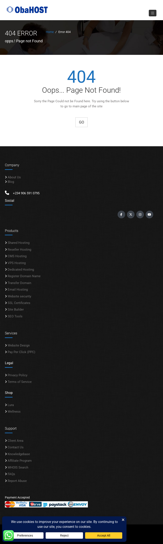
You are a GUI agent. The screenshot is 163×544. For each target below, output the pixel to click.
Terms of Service (20, 382)
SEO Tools (15, 316)
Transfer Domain (19, 283)
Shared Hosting (19, 243)
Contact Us (16, 447)
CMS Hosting (17, 256)
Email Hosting (18, 289)
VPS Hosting (17, 263)
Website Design (19, 345)
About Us (14, 177)
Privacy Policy (17, 375)
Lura (11, 405)
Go (81, 122)
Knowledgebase (19, 454)
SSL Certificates (19, 303)
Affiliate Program (20, 461)
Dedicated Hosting (21, 269)
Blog (11, 182)
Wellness (14, 411)
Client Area (15, 441)
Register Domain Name (24, 276)
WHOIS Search (18, 467)
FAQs (11, 474)
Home (50, 32)
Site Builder (16, 310)
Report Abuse (17, 481)
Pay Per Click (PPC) (21, 352)
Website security (19, 296)
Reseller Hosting (19, 249)
